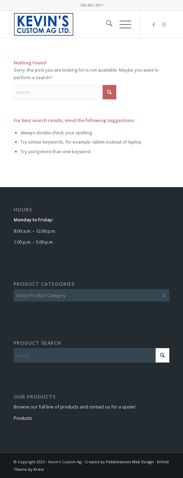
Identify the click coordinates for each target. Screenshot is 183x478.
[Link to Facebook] (154, 24)
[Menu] (122, 24)
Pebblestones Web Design (130, 461)
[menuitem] (106, 24)
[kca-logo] (76, 24)
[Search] (106, 24)
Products (23, 418)
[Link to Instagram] (164, 24)
